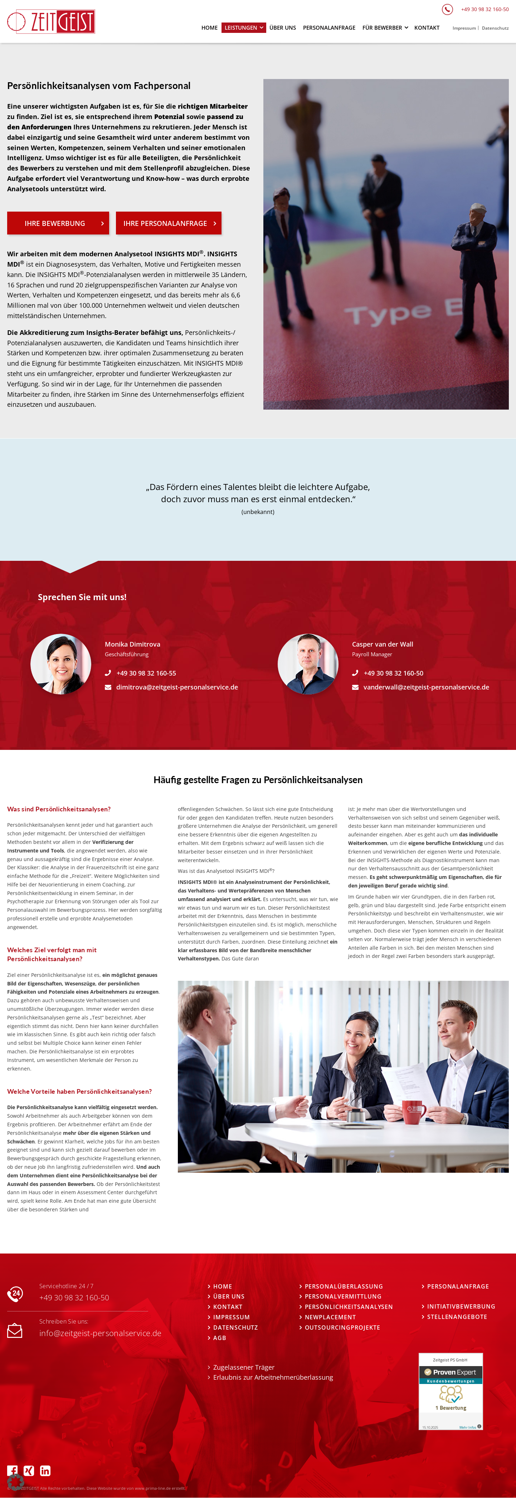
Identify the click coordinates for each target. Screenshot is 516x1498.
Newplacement (330, 1317)
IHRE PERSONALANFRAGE (165, 223)
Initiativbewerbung (461, 1307)
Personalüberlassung (344, 1286)
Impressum (231, 1317)
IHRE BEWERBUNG (55, 223)
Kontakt (228, 1307)
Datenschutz (235, 1327)
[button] (15, 1482)
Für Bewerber (382, 27)
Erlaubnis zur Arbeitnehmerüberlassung (273, 1377)
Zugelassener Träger (243, 1367)
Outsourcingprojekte (342, 1327)
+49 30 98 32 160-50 (393, 673)
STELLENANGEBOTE (457, 1317)
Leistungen (241, 27)
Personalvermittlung (343, 1297)
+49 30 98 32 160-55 (146, 673)
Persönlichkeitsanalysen (349, 1307)
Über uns (229, 1297)
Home (222, 1286)
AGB (220, 1338)
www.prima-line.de (153, 1488)
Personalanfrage (458, 1286)
